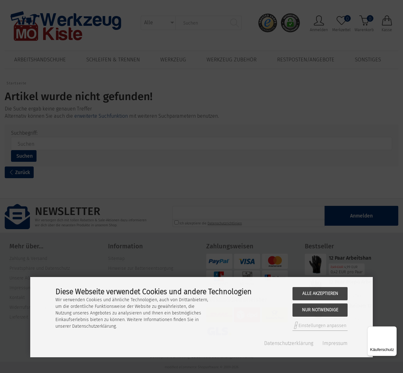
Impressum (335, 343)
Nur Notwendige (320, 310)
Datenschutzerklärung (288, 343)
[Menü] (393, 330)
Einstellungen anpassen (320, 325)
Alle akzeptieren (320, 293)
